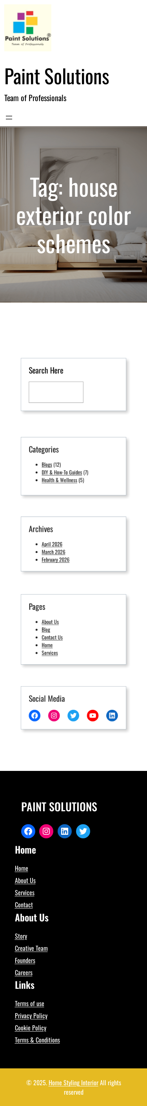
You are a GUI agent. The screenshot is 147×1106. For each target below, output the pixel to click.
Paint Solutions (56, 75)
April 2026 (56, 544)
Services (54, 648)
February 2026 (59, 556)
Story (21, 936)
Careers (24, 972)
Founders (25, 960)
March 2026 (57, 550)
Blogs (52, 464)
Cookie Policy (30, 1027)
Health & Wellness (62, 477)
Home (52, 642)
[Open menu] (9, 117)
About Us (55, 623)
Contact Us (56, 636)
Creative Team (31, 948)
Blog (51, 629)
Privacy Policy (31, 1015)
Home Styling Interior (73, 1082)
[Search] (96, 390)
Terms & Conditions (37, 1039)
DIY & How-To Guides (64, 471)
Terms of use (29, 1003)
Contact (24, 904)
